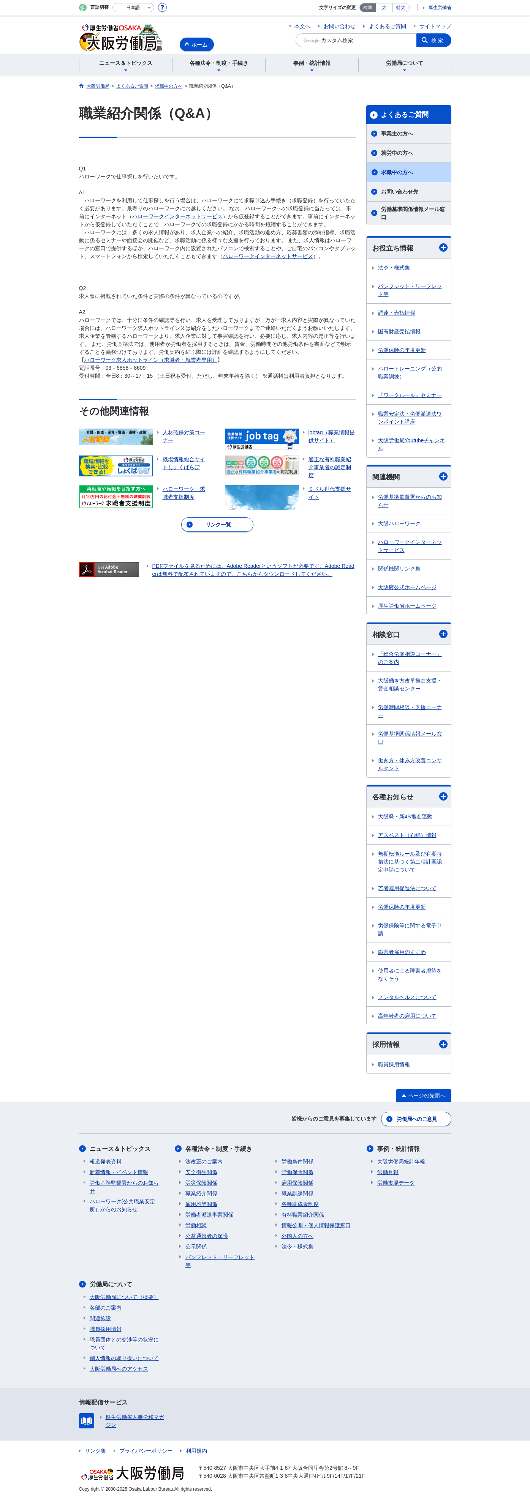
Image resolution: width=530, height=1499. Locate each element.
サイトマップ (435, 26)
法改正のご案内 (204, 1162)
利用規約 (196, 1451)
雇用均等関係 (201, 1204)
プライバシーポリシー (145, 1451)
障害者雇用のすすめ (402, 952)
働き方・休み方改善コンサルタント (410, 764)
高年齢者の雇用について (407, 1016)
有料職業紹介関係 (303, 1215)
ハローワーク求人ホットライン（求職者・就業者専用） (150, 360)
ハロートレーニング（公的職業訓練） (410, 373)
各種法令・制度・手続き (218, 1149)
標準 (367, 7)
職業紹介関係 (201, 1193)
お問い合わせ (340, 26)
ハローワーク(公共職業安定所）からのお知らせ (122, 1205)
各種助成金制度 (300, 1204)
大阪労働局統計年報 (401, 1162)
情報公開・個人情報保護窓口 (316, 1225)
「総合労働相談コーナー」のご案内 (410, 658)
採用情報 (410, 1044)
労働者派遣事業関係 (209, 1215)
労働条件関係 (297, 1162)
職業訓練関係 (297, 1193)
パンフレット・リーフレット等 (410, 290)
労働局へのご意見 (417, 1119)
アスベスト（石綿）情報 (407, 835)
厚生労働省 (440, 7)
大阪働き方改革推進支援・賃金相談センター (410, 685)
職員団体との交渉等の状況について (124, 1344)
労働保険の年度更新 (402, 350)
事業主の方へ (397, 134)
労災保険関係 (201, 1183)
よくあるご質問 (387, 26)
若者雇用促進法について (407, 888)
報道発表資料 (106, 1162)
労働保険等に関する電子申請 (410, 929)
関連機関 (410, 476)
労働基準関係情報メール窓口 (413, 213)
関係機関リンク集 (399, 569)
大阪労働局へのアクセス (119, 1369)
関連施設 (100, 1318)
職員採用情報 (394, 1064)
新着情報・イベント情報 (119, 1172)
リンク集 (95, 1451)
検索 (437, 40)
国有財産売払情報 (399, 331)
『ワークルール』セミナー (410, 395)
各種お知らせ (410, 796)
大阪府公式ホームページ (407, 587)
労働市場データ (396, 1183)
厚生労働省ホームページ (407, 606)
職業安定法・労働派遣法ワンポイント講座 (410, 418)
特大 (400, 7)
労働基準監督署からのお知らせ (410, 501)
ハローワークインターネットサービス (177, 216)
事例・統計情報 (398, 1149)
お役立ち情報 (410, 247)
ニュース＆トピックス (120, 1149)
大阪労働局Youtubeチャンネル (411, 444)
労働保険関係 (297, 1172)
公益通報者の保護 (206, 1236)
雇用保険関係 (297, 1183)
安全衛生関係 (201, 1172)
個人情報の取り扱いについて (124, 1358)
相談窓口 (410, 634)
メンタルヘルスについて (407, 997)
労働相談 (196, 1225)
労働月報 (388, 1172)
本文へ (302, 26)
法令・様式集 (394, 268)
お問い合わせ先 (399, 192)
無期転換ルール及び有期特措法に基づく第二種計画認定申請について (410, 862)
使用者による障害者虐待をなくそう (410, 975)
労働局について (111, 1284)
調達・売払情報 (396, 313)
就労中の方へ (397, 153)
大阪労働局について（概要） (124, 1297)
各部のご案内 (106, 1308)
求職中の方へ (397, 172)
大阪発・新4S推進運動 (405, 816)
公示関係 (196, 1247)
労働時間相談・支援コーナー (410, 711)
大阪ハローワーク (399, 523)
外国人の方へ (297, 1236)
